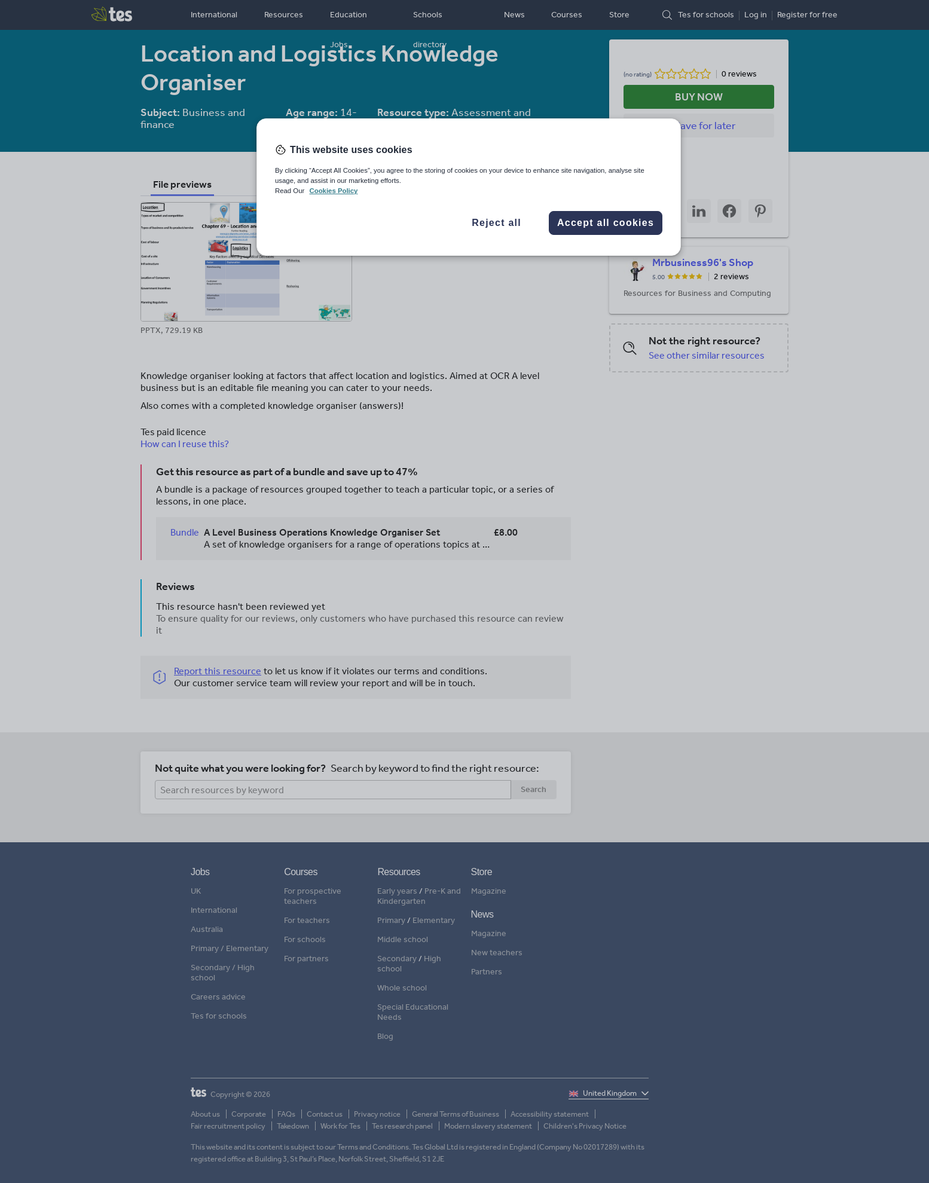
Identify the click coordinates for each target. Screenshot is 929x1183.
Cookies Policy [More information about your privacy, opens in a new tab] (333, 190)
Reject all (496, 223)
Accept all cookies (605, 223)
